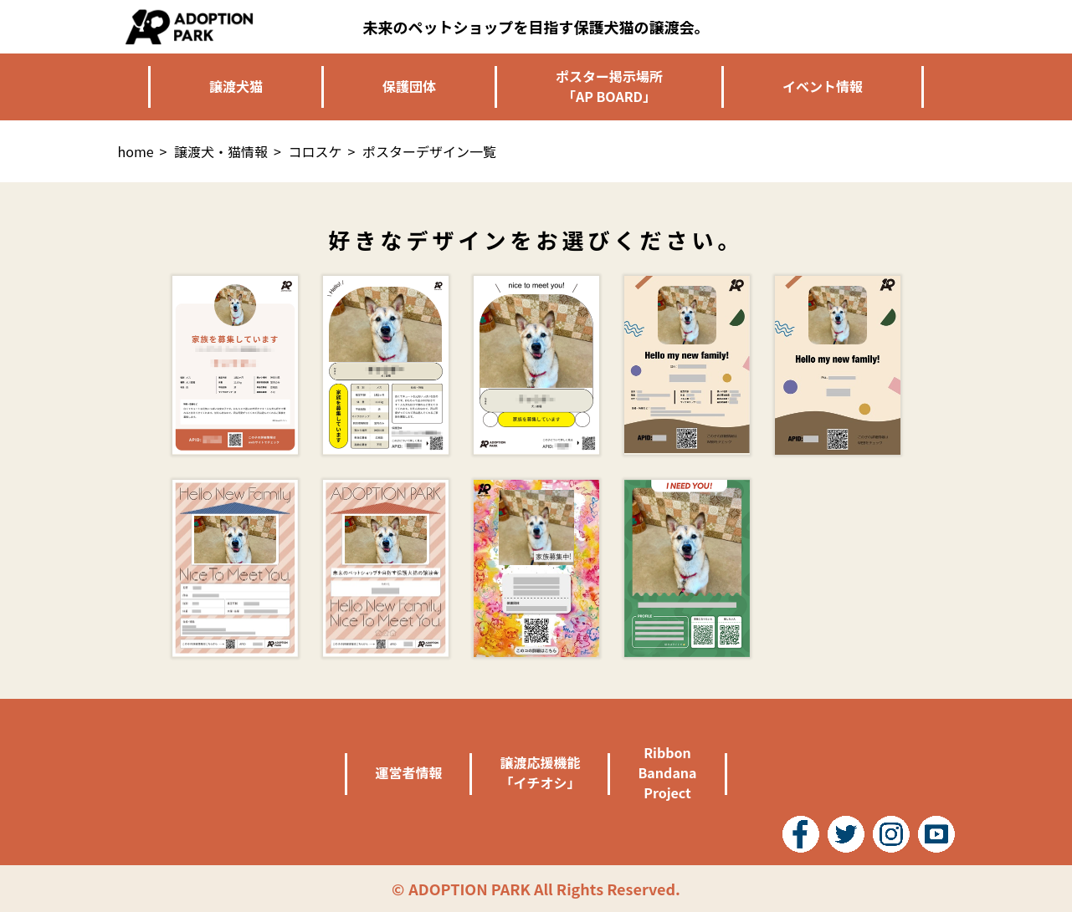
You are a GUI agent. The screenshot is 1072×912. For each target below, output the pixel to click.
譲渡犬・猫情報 (221, 151)
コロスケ (315, 151)
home (136, 151)
